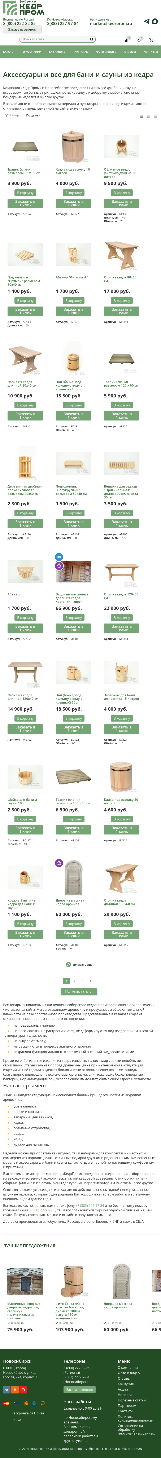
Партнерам (127, 1405)
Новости (125, 1394)
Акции (123, 1389)
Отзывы (124, 1378)
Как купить (126, 1384)
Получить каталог (79, 991)
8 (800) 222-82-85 (19, 23)
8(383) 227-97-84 (63, 23)
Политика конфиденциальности (135, 1418)
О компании (128, 1367)
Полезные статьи (132, 1400)
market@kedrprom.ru (111, 23)
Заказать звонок (22, 29)
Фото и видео (129, 1373)
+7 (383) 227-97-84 (89, 1205)
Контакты (125, 1411)
